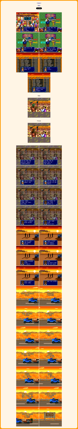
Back (39, 5)
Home (39, 3)
